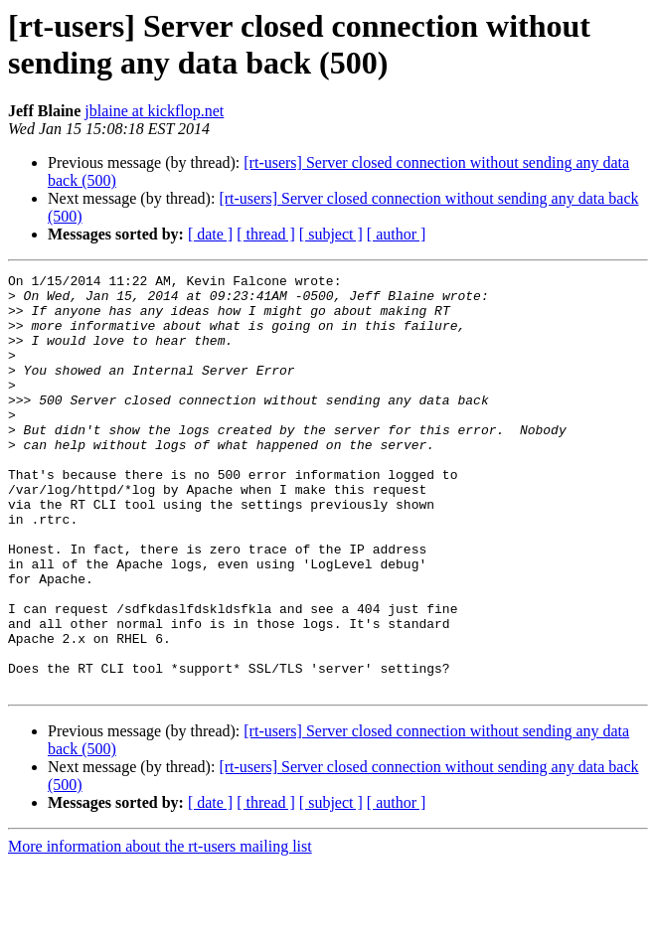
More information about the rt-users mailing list (160, 929)
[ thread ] (266, 234)
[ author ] (396, 234)
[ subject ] (331, 234)
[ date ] (210, 234)
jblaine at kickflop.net (154, 110)
